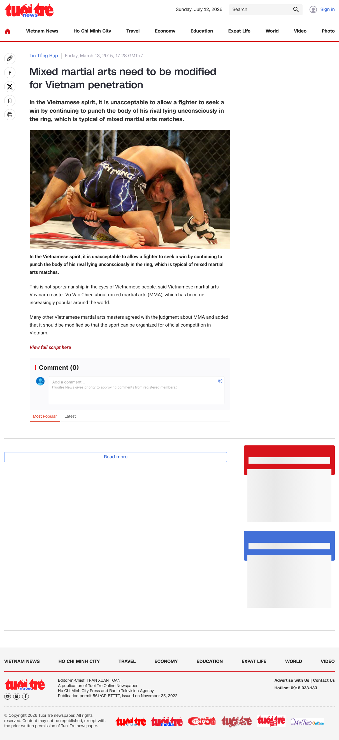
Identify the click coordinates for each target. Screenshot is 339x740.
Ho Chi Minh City (92, 31)
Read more (116, 457)
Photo (328, 31)
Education (202, 31)
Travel (133, 31)
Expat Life (239, 31)
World (272, 31)
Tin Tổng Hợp (44, 56)
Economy (165, 31)
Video (300, 31)
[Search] (266, 9)
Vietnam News (42, 31)
